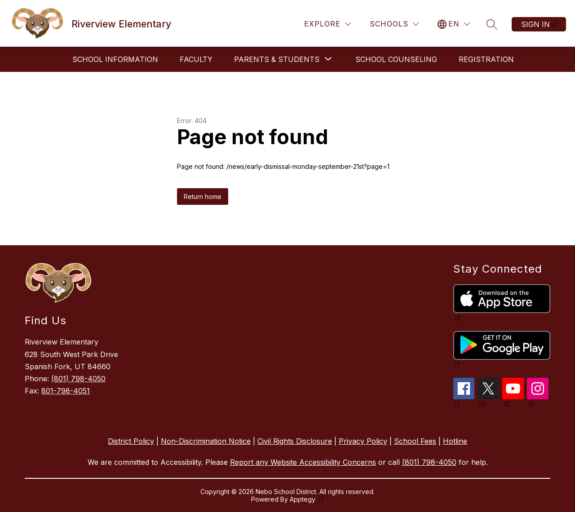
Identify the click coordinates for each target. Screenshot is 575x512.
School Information (115, 59)
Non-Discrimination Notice (206, 441)
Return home (202, 196)
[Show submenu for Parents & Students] (276, 59)
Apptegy (303, 499)
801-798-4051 (65, 390)
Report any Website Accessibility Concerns (303, 462)
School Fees (415, 441)
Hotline (455, 441)
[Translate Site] (453, 24)
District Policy (131, 441)
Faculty (196, 59)
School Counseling (396, 59)
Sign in (535, 24)
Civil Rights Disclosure (294, 441)
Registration (486, 59)
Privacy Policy (363, 441)
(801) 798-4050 (78, 378)
